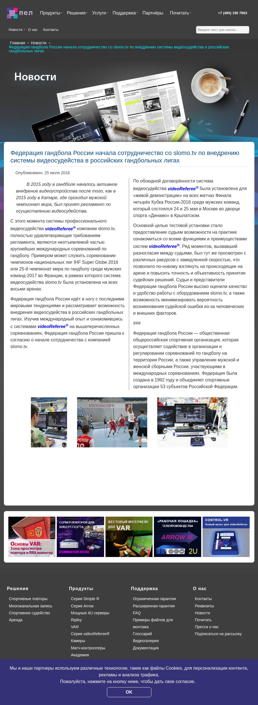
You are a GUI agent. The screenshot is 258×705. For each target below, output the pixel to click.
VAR (75, 627)
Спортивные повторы (28, 598)
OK (129, 692)
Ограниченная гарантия (154, 598)
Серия (90, 634)
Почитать (180, 15)
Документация (146, 648)
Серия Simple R (85, 598)
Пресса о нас (207, 627)
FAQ (137, 613)
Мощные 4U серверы (90, 613)
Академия (80, 655)
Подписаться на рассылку (218, 634)
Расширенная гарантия (154, 606)
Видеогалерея (146, 641)
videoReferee (60, 228)
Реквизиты (204, 606)
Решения (77, 15)
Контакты (50, 30)
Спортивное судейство (29, 613)
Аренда (16, 620)
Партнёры (152, 13)
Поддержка (125, 15)
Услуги (100, 15)
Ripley (76, 620)
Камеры (78, 641)
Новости (17, 32)
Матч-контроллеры (88, 648)
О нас (33, 30)
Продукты (51, 15)
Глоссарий (142, 634)
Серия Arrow (82, 606)
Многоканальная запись (30, 606)
